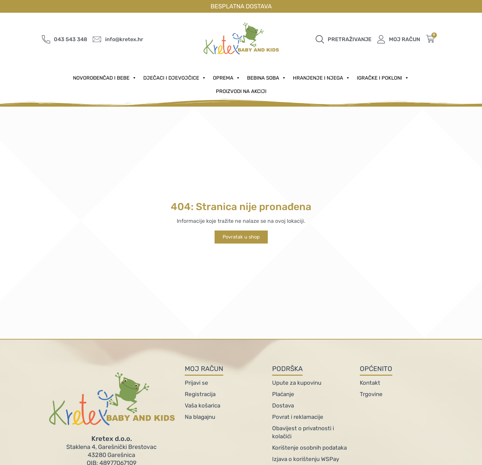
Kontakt (370, 382)
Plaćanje (283, 394)
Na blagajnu (200, 416)
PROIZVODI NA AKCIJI (241, 91)
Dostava (283, 405)
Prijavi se (196, 382)
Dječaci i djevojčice (174, 78)
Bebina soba (266, 78)
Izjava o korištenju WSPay (305, 459)
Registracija (200, 394)
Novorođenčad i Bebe (105, 78)
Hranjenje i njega (321, 78)
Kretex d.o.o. (111, 439)
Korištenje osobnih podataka (309, 447)
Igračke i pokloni (383, 78)
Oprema (226, 78)
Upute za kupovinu (296, 382)
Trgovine (371, 394)
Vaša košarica (202, 405)
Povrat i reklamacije (297, 416)
